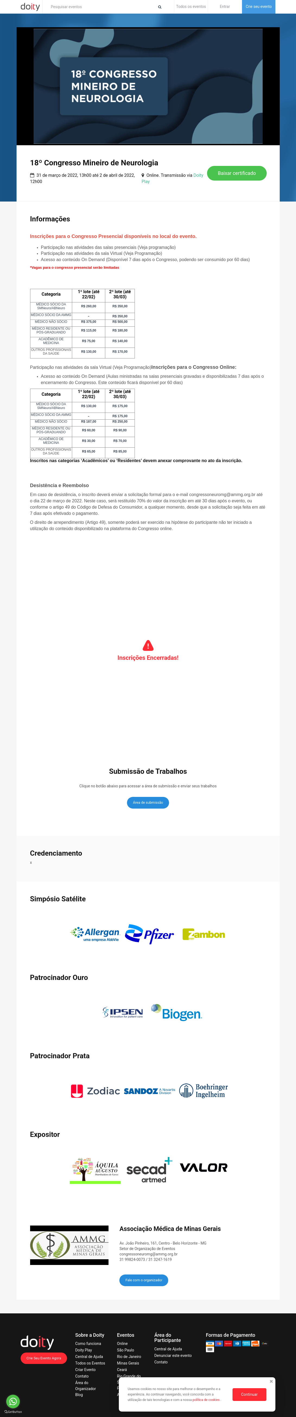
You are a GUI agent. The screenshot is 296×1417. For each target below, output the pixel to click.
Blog (79, 1395)
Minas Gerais (128, 1363)
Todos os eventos (191, 6)
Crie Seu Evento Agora (44, 1358)
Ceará (122, 1370)
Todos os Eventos (90, 1363)
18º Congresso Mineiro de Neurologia (94, 162)
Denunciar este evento (173, 1355)
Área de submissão (148, 802)
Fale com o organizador (143, 1280)
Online (122, 1343)
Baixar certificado (237, 173)
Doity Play (83, 1350)
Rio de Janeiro (129, 1356)
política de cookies (207, 1400)
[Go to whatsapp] (13, 1401)
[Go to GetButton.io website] (13, 1411)
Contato (81, 1376)
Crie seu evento (259, 6)
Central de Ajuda (89, 1356)
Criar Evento (85, 1370)
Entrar (225, 6)
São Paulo (125, 1350)
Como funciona (88, 1343)
